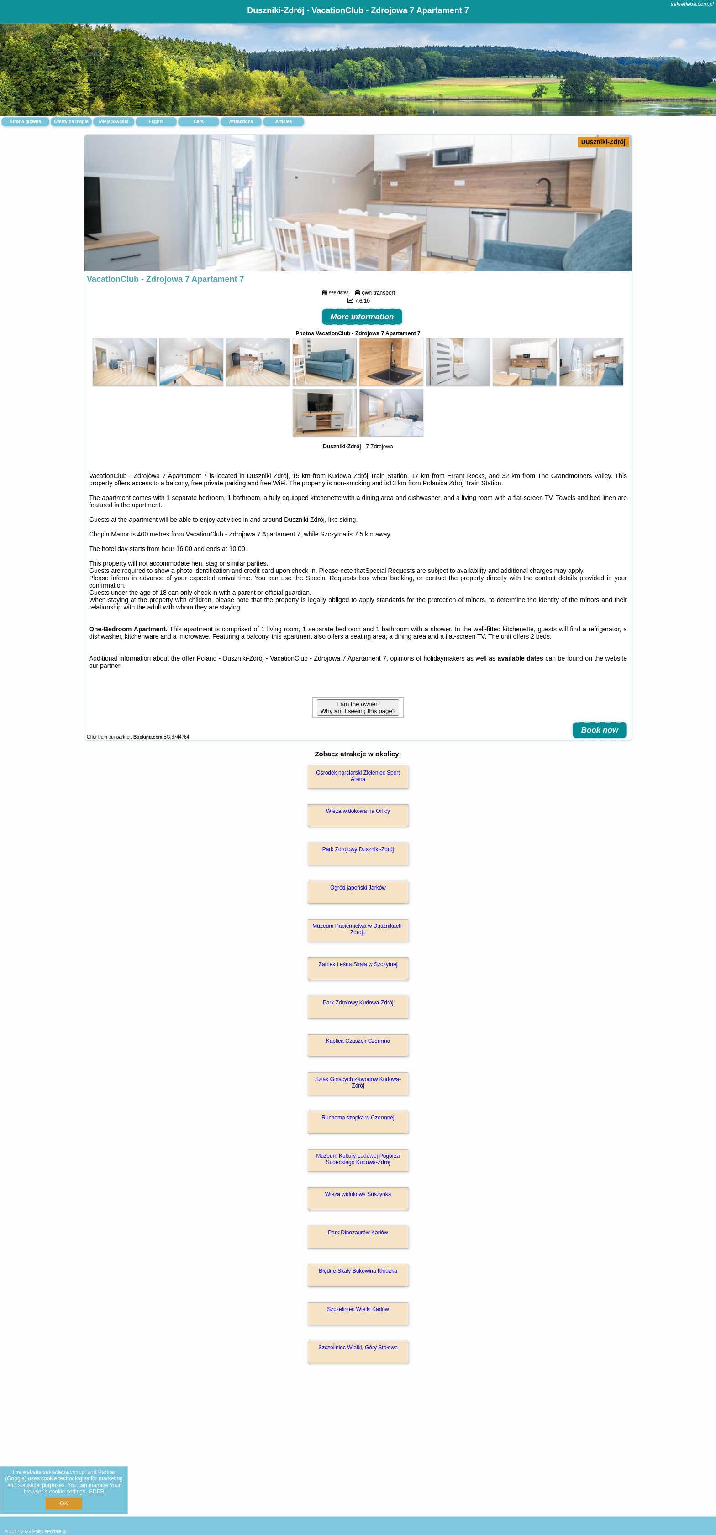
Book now (599, 730)
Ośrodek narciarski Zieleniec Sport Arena (358, 776)
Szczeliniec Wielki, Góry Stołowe (358, 1347)
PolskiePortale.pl (49, 1531)
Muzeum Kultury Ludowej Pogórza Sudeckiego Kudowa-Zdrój (358, 1159)
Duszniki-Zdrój (603, 142)
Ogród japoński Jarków (358, 888)
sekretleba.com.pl (692, 4)
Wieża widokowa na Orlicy (358, 811)
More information (362, 316)
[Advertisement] (358, 1449)
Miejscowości (113, 121)
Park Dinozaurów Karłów (358, 1232)
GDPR (97, 1491)
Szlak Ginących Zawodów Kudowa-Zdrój (358, 1082)
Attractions (241, 121)
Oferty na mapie (71, 121)
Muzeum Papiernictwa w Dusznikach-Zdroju (357, 929)
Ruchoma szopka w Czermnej (357, 1117)
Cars (199, 121)
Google (16, 1478)
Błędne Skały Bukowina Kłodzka (358, 1271)
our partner (104, 665)
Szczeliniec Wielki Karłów (358, 1309)
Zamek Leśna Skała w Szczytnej (358, 964)
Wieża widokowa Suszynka (358, 1194)
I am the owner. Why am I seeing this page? (358, 707)
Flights (156, 121)
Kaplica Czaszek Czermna (358, 1041)
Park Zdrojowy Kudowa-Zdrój (358, 1002)
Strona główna (25, 121)
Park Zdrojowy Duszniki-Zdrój (358, 849)
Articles (283, 121)
